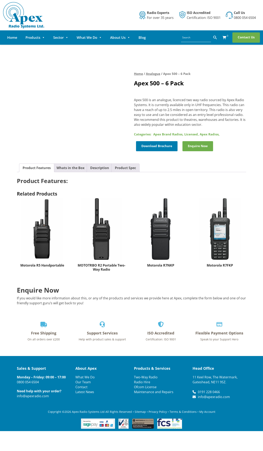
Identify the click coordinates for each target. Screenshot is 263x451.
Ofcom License (145, 387)
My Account (207, 412)
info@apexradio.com (33, 396)
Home (12, 37)
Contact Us (246, 37)
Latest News (84, 392)
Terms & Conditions (183, 412)
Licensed (191, 134)
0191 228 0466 (209, 392)
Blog (142, 37)
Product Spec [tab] (125, 168)
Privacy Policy (158, 412)
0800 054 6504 (245, 17)
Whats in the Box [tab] (70, 168)
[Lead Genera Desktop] (23, 15)
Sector (60, 37)
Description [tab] (99, 168)
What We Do (89, 37)
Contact (81, 387)
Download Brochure (156, 146)
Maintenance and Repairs (153, 392)
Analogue (153, 74)
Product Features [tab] (37, 168)
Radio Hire (142, 382)
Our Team (83, 382)
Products (35, 37)
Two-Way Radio (146, 377)
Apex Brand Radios (167, 134)
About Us (120, 37)
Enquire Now (198, 146)
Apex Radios (209, 134)
